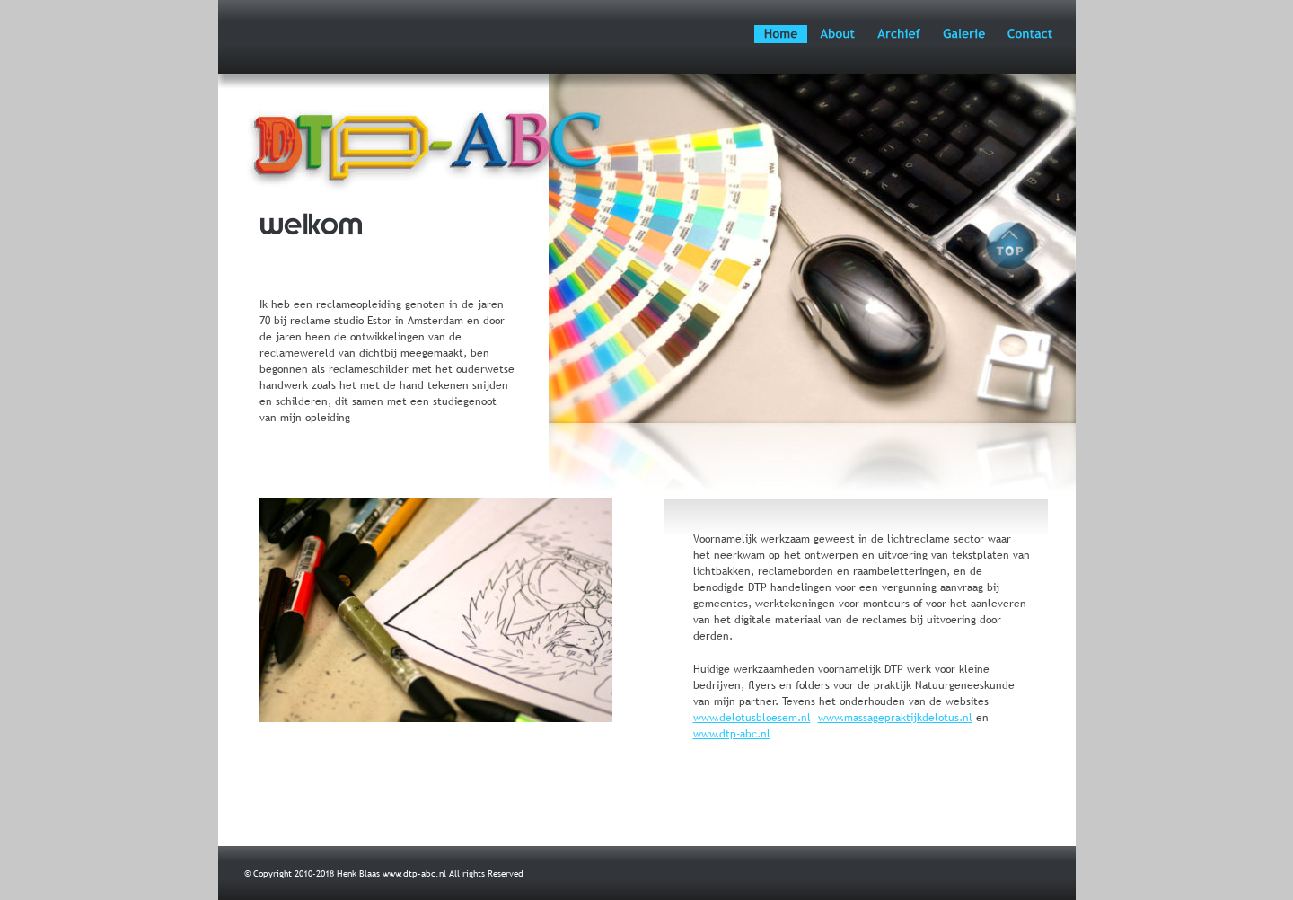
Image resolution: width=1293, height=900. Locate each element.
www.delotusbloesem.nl (752, 718)
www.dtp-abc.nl (731, 734)
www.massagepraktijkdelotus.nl (895, 718)
